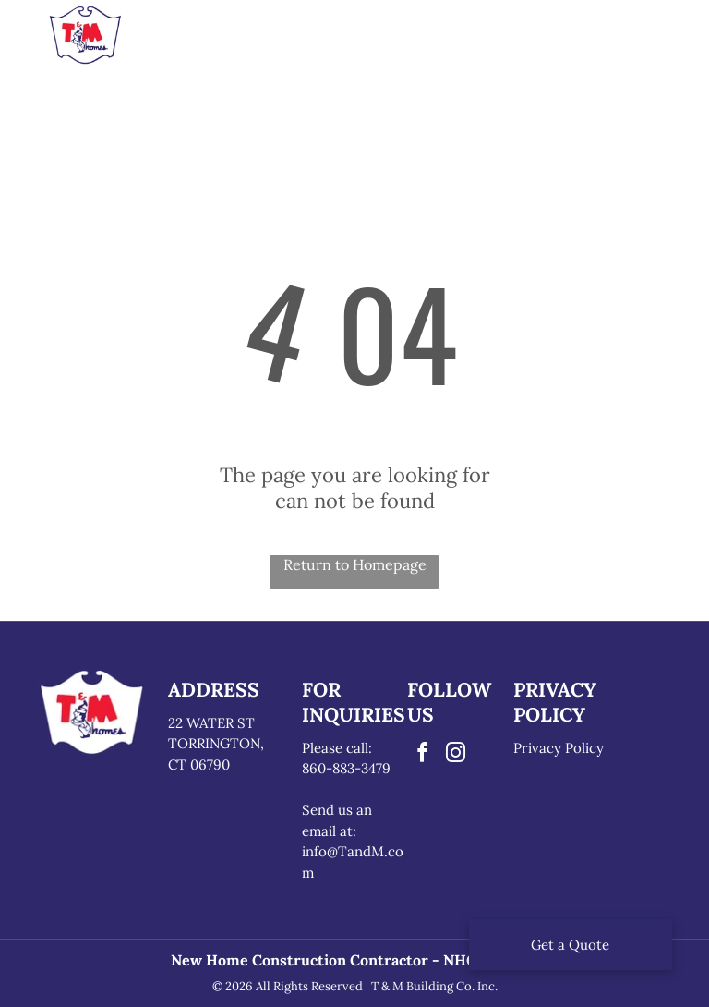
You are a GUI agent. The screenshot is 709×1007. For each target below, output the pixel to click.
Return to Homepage (355, 564)
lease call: (341, 748)
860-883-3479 (346, 768)
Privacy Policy (558, 748)
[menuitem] (214, 41)
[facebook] (422, 755)
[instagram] (455, 755)
